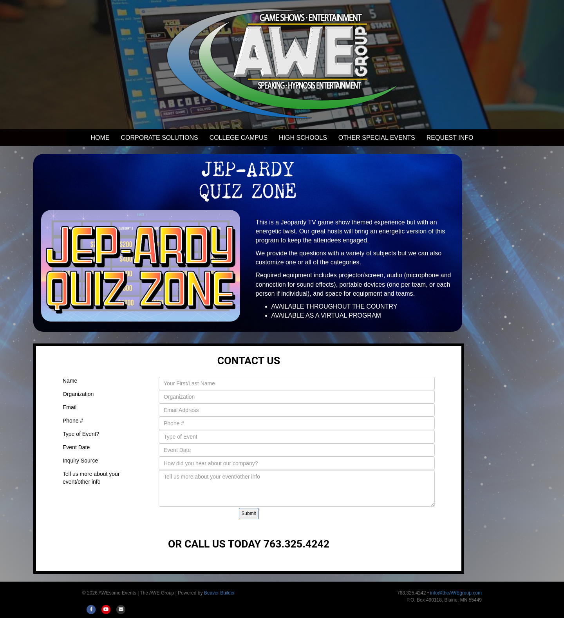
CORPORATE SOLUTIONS (159, 137)
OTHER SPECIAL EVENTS (376, 137)
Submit (248, 513)
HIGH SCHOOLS (303, 137)
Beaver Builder (219, 593)
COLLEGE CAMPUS (239, 137)
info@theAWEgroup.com (456, 593)
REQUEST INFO (450, 137)
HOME (100, 137)
